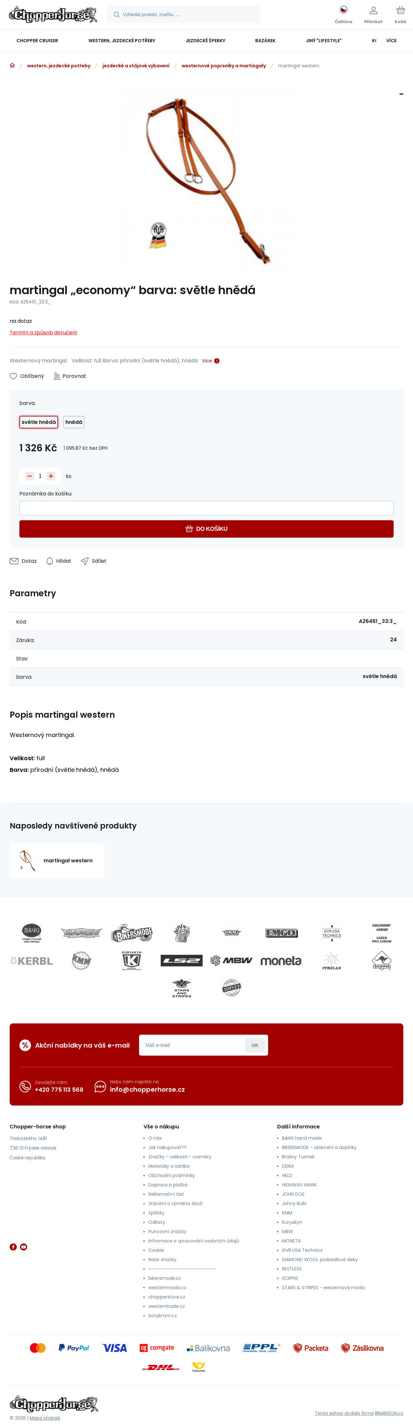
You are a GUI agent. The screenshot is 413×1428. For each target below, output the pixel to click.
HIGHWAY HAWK (299, 1185)
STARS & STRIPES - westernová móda (323, 1287)
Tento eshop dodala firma (344, 1413)
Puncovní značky (167, 1231)
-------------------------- (182, 1269)
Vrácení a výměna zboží (175, 1203)
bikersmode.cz (164, 1278)
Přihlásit (255, 1045)
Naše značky (162, 1259)
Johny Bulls (294, 1203)
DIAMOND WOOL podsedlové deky (320, 1259)
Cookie (156, 1250)
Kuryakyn (292, 1222)
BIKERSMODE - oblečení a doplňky (319, 1147)
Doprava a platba (167, 1185)
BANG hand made (302, 1138)
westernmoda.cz (167, 1287)
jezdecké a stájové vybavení (136, 65)
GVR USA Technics (302, 1250)
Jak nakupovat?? (167, 1147)
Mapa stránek (45, 1418)
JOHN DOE (293, 1194)
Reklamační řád (166, 1194)
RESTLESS (292, 1269)
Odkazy (156, 1222)
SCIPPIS (290, 1278)
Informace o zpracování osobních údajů (193, 1241)
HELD (287, 1175)
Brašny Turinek (298, 1157)
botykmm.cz (162, 1315)
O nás (155, 1138)
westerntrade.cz (166, 1306)
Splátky (156, 1213)
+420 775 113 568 (59, 1090)
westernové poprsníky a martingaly (224, 65)
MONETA (291, 1241)
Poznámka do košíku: (45, 493)
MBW (287, 1231)
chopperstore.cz (166, 1297)
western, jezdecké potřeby (58, 65)
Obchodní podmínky (171, 1175)
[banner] (53, 15)
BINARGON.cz (389, 1413)
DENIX (288, 1166)
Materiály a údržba (169, 1166)
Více (207, 361)
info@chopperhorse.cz (147, 1089)
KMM (287, 1213)
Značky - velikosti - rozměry (179, 1157)
